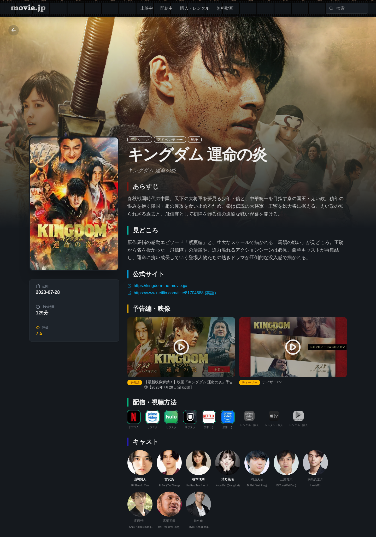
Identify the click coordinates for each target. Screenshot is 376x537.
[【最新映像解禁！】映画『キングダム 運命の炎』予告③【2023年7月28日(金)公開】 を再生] (181, 347)
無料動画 (225, 8)
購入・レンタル (194, 8)
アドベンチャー (170, 140)
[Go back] (13, 30)
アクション (140, 140)
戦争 (194, 140)
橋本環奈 (198, 479)
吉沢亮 (169, 479)
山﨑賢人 (140, 479)
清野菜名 (227, 479)
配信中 (166, 8)
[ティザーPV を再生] (293, 347)
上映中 (146, 8)
